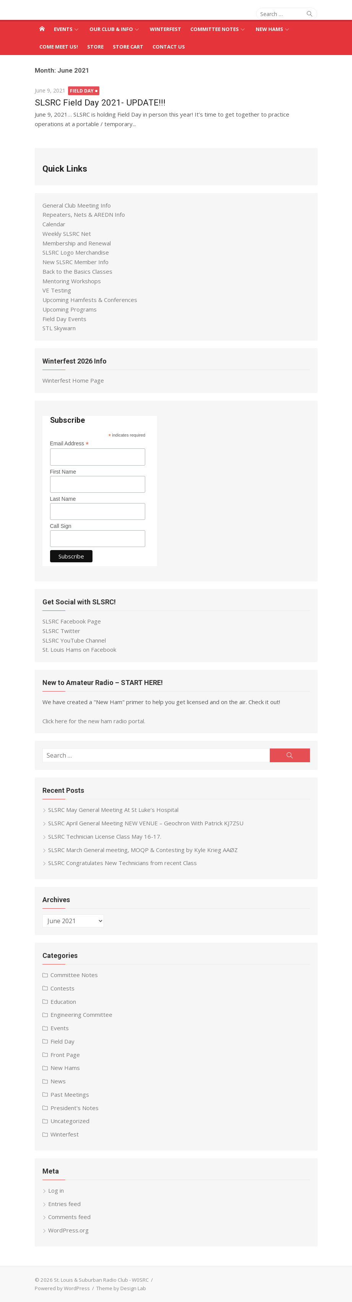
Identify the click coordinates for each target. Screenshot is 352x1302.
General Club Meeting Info (76, 205)
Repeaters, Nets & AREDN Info (83, 214)
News (58, 1081)
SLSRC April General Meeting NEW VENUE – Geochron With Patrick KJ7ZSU (145, 823)
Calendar (53, 224)
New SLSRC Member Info (75, 262)
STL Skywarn (59, 328)
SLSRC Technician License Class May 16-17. (104, 836)
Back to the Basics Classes (77, 271)
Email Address (69, 443)
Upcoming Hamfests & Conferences (89, 300)
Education (63, 1001)
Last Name (63, 499)
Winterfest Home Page (73, 380)
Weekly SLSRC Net (66, 233)
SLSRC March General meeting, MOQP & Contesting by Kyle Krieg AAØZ (143, 850)
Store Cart (128, 46)
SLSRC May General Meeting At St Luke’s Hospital (113, 809)
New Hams (269, 29)
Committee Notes (214, 29)
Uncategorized (69, 1121)
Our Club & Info (111, 29)
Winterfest (165, 29)
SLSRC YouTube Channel (74, 640)
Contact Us (168, 46)
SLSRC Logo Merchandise (75, 252)
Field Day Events (64, 319)
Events (63, 29)
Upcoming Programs (69, 309)
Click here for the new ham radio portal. (93, 721)
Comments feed (69, 1217)
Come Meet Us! (58, 46)
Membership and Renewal (76, 243)
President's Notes (74, 1108)
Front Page (65, 1054)
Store (95, 46)
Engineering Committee (81, 1014)
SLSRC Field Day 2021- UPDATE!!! (100, 102)
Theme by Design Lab (121, 1288)
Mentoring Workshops (71, 281)
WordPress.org (68, 1230)
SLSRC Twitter (61, 631)
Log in (56, 1190)
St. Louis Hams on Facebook (79, 649)
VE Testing (56, 290)
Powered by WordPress (62, 1288)
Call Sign (60, 526)
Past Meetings (69, 1094)
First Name (63, 472)
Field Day (82, 91)
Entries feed (64, 1204)
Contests (62, 988)
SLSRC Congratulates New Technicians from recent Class (122, 863)
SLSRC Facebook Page (71, 621)
